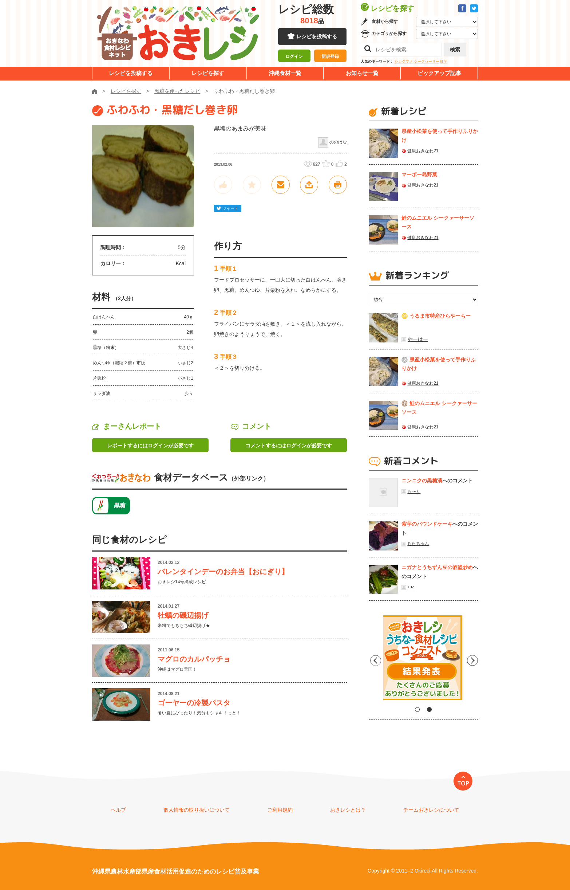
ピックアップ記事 (439, 73)
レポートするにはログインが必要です (150, 445)
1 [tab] (417, 709)
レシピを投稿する (316, 36)
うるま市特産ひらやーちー (440, 316)
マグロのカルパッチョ (194, 659)
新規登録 (330, 56)
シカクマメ (404, 61)
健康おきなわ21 (422, 150)
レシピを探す (207, 73)
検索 (455, 49)
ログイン (294, 56)
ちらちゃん (418, 543)
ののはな (338, 142)
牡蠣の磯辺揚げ (183, 615)
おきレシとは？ (348, 810)
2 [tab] (429, 709)
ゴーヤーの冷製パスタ (194, 703)
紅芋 (443, 61)
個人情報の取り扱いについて (196, 810)
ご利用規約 (280, 810)
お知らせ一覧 (362, 73)
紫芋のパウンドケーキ (426, 524)
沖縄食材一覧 (285, 73)
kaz (410, 586)
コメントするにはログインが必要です (288, 445)
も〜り (413, 491)
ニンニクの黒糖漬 (421, 480)
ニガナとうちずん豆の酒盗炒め (437, 567)
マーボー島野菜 (419, 174)
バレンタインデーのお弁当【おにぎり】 (223, 572)
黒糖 (120, 505)
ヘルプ (118, 810)
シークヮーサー (426, 61)
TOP (463, 783)
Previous (374, 660)
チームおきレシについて (431, 810)
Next (472, 660)
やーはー (418, 339)
